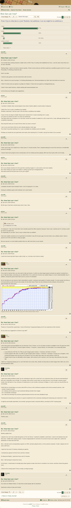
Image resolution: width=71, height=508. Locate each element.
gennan (3, 95)
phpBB (30, 504)
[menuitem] (11, 7)
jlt (6, 262)
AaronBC (3, 52)
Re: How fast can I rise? (9, 101)
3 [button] (67, 17)
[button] (69, 17)
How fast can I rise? (9, 14)
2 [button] (64, 17)
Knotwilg (7, 368)
